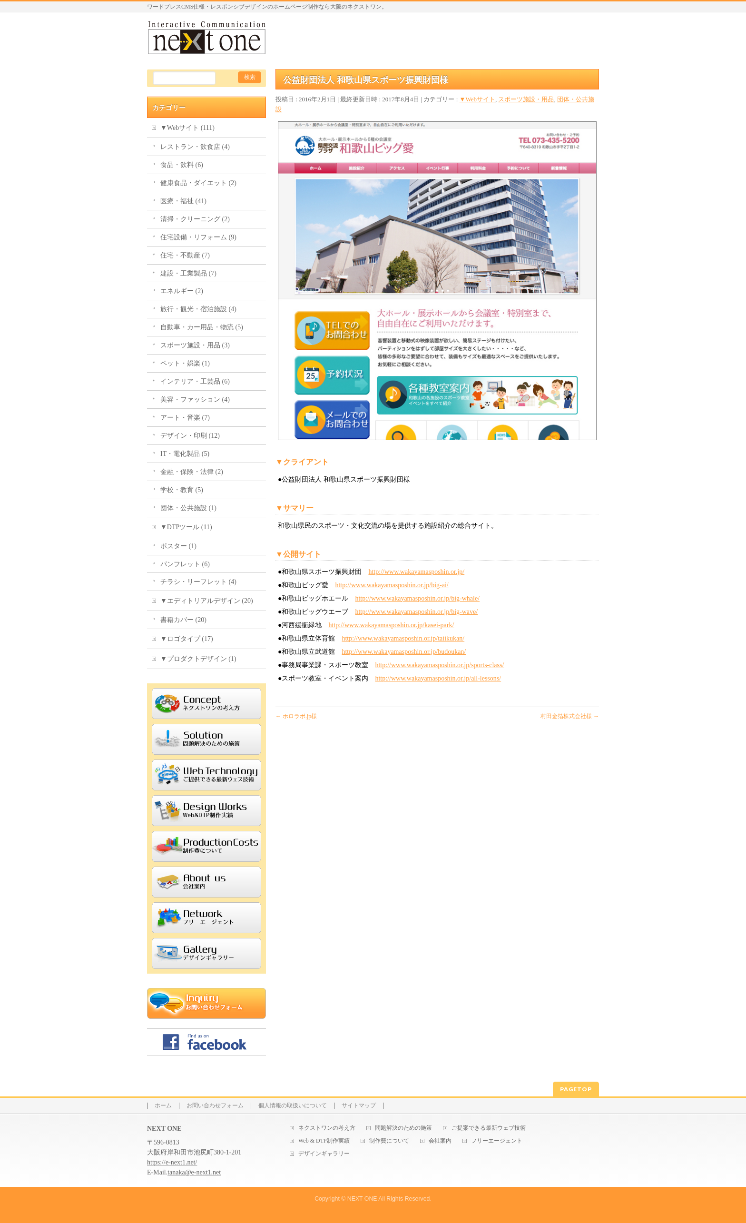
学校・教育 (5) (181, 489)
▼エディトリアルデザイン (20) (206, 600)
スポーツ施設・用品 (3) (195, 345)
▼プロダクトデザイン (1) (198, 658)
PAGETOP (576, 1089)
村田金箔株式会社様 (569, 716)
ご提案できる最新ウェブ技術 (489, 1128)
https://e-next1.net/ (172, 1162)
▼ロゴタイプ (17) (186, 638)
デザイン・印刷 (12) (190, 435)
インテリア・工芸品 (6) (195, 381)
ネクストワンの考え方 (326, 1128)
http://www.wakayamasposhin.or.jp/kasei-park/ (391, 625)
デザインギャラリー (324, 1154)
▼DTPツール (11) (186, 527)
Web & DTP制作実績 (324, 1141)
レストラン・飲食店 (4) (195, 146)
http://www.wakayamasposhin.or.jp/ (416, 571)
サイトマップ (359, 1106)
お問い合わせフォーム (215, 1106)
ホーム (163, 1106)
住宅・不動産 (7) (185, 255)
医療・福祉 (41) (183, 201)
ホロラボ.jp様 (296, 716)
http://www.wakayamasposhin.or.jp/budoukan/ (404, 651)
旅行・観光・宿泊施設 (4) (198, 309)
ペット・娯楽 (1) (185, 363)
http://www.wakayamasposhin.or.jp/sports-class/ (439, 665)
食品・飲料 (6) (181, 164)
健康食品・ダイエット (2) (198, 183)
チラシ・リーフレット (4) (198, 581)
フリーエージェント (496, 1141)
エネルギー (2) (181, 291)
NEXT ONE (362, 1198)
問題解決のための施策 (403, 1128)
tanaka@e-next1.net (194, 1172)
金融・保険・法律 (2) (191, 471)
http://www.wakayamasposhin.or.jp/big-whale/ (417, 598)
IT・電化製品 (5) (184, 453)
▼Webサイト (477, 99)
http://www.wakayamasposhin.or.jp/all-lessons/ (438, 678)
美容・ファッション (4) (195, 399)
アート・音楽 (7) (185, 417)
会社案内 (440, 1141)
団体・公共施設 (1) (188, 508)
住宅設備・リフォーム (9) (198, 237)
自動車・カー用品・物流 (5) (201, 327)
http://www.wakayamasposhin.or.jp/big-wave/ (416, 611)
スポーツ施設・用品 (526, 99)
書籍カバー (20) (183, 619)
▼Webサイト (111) (187, 127)
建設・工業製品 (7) (188, 273)
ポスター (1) (178, 546)
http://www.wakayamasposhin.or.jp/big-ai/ (391, 585)
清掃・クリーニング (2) (195, 219)
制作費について (389, 1141)
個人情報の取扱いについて (292, 1106)
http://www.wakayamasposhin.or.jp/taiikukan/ (403, 638)
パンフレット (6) (185, 564)
